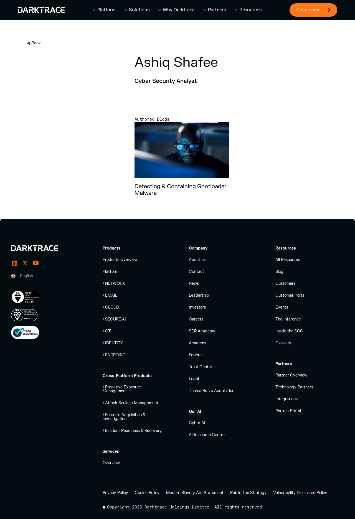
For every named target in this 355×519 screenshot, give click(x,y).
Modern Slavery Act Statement (195, 492)
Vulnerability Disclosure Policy (300, 492)
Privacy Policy (115, 492)
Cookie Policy (147, 492)
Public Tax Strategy (248, 492)
